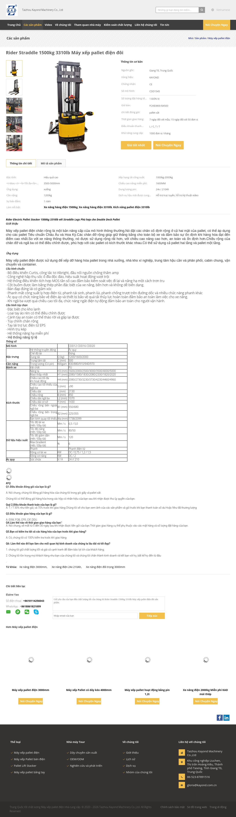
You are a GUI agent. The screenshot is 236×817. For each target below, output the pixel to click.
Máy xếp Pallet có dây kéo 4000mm (89, 690)
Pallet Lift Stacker (23, 765)
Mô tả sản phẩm (51, 163)
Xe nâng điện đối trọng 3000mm (105, 567)
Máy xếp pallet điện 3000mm (30, 690)
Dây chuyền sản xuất (82, 752)
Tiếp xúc (152, 615)
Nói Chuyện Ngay (216, 25)
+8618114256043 (33, 601)
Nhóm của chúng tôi (137, 772)
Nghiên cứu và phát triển (84, 765)
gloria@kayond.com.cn (199, 785)
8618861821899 (31, 606)
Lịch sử (129, 759)
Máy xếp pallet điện (24, 752)
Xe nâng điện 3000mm (33, 567)
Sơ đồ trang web (197, 807)
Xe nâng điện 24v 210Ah (66, 567)
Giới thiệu (131, 752)
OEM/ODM (75, 759)
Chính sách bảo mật (173, 807)
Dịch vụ (129, 765)
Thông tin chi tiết (21, 163)
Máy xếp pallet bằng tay (27, 772)
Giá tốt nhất (136, 145)
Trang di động (218, 807)
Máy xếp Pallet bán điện (27, 759)
